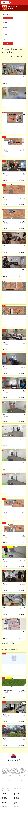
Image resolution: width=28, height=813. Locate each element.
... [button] (10, 643)
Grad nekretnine (4, 792)
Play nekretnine (4, 801)
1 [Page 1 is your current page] (4, 643)
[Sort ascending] (15, 61)
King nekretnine (4, 802)
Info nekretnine (16, 793)
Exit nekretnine (16, 799)
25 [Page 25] (13, 643)
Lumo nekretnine (16, 806)
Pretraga (8, 43)
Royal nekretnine (4, 794)
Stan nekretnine (4, 799)
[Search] (10, 2)
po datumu (5, 60)
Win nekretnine (16, 798)
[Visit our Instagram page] (11, 760)
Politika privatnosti (10, 761)
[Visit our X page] (15, 760)
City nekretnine (16, 792)
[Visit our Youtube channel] (13, 760)
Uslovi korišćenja (18, 761)
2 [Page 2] (6, 643)
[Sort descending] (17, 61)
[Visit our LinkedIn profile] (17, 760)
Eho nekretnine (16, 797)
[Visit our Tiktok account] (19, 760)
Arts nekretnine (4, 803)
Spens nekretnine (4, 798)
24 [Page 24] (11, 643)
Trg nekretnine (16, 802)
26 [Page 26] (15, 643)
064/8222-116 (10, 8)
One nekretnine (16, 803)
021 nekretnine (4, 793)
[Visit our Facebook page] (8, 760)
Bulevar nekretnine (17, 794)
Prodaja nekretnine (4, 806)
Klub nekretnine (4, 797)
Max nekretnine (16, 801)
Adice (5, 39)
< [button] (2, 643)
